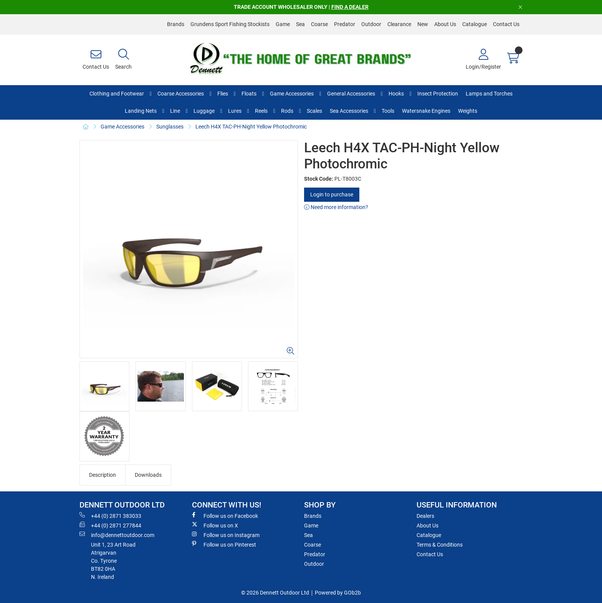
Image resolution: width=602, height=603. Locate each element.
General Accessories (351, 94)
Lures (234, 111)
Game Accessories (292, 94)
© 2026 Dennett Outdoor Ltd (275, 593)
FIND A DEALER (350, 7)
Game (283, 24)
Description (102, 475)
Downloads (148, 475)
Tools (388, 111)
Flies (222, 94)
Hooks (396, 94)
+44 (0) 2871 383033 (110, 515)
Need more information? (336, 207)
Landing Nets (141, 111)
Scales (314, 111)
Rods (287, 111)
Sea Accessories (349, 111)
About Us (445, 24)
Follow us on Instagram (226, 534)
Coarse (319, 24)
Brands (175, 24)
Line (175, 111)
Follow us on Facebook (225, 515)
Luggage (204, 111)
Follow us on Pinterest (224, 544)
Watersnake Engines (426, 111)
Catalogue (474, 24)
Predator (344, 24)
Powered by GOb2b (338, 593)
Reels (261, 111)
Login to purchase (331, 194)
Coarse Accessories (180, 94)
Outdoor (371, 24)
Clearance (399, 24)
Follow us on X (215, 525)
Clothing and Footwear (116, 94)
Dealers (425, 516)
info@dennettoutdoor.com (116, 534)
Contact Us (506, 24)
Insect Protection (437, 94)
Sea (300, 24)
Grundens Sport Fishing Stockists (230, 24)
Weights (467, 111)
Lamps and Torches (489, 94)
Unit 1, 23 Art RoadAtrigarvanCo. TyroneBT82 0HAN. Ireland (113, 561)
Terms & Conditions (440, 545)
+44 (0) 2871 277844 (110, 525)
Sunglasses (170, 127)
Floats (248, 94)
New (422, 24)
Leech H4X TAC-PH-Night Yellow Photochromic (251, 127)
